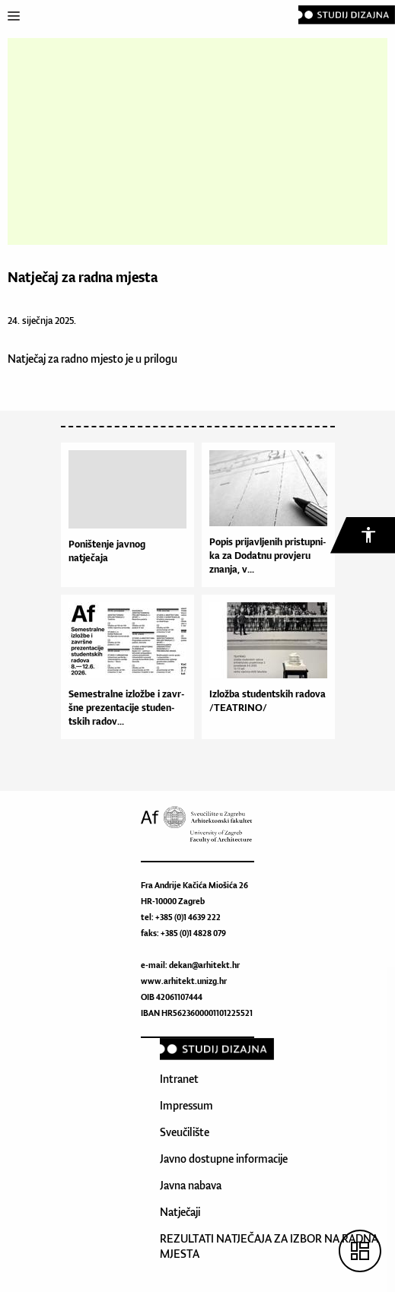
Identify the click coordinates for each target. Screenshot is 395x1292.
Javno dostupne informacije (224, 1158)
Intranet (179, 1078)
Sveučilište (184, 1132)
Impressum (186, 1105)
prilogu (160, 358)
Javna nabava (190, 1185)
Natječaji (180, 1212)
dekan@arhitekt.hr (204, 965)
